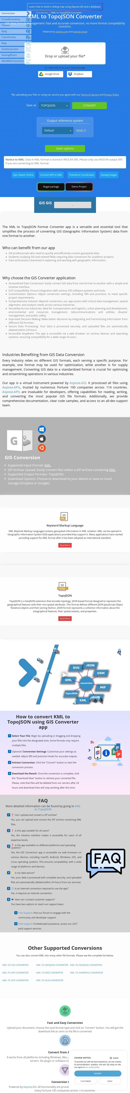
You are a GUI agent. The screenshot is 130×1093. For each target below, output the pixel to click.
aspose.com (62, 31)
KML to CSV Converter (15, 964)
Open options (65, 148)
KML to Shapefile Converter (86, 972)
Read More (65, 545)
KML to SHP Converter (15, 980)
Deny (110, 1081)
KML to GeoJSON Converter (52, 964)
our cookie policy (92, 1067)
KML (47, 465)
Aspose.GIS (78, 383)
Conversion (42, 12)
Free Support (25, 912)
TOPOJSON (48, 105)
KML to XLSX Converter (49, 980)
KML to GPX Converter (15, 972)
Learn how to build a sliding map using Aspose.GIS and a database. (65, 6)
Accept (97, 1073)
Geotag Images (109, 174)
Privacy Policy (111, 94)
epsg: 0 (81, 130)
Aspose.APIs (11, 387)
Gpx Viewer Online (23, 174)
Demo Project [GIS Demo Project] (79, 186)
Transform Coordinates (81, 174)
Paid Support (25, 923)
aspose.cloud (80, 31)
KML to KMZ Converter (49, 972)
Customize (85, 1081)
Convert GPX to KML (51, 174)
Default (49, 130)
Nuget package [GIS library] (51, 186)
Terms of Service (90, 94)
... (73, 204)
